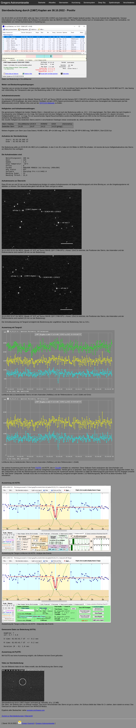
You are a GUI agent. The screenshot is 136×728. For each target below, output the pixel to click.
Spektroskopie (114, 2)
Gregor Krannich (27, 723)
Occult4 (58, 468)
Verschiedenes (128, 2)
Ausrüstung (76, 2)
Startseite (41, 2)
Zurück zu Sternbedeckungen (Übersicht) (17, 716)
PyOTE (38, 468)
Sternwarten (63, 2)
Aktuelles (52, 2)
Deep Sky (102, 2)
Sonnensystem (89, 2)
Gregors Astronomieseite (45, 723)
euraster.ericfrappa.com (36, 710)
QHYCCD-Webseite (47, 103)
